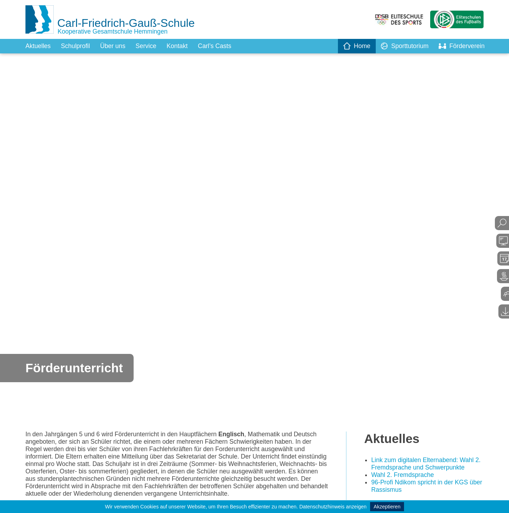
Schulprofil (76, 45)
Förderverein (461, 45)
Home (355, 45)
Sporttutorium (403, 45)
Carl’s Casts (218, 45)
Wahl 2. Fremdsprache (403, 475)
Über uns (114, 45)
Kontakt (180, 45)
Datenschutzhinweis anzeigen (333, 506)
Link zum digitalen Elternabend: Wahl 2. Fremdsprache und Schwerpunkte (427, 464)
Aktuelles (38, 45)
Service (148, 45)
